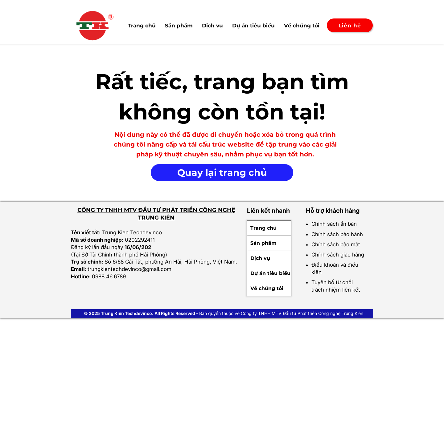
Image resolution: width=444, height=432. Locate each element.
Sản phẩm (263, 243)
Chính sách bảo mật (335, 244)
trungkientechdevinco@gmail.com (129, 269)
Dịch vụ (260, 258)
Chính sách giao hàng (337, 255)
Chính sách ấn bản (334, 224)
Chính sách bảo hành (337, 234)
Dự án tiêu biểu (270, 273)
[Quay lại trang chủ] (222, 172)
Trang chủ (263, 228)
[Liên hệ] (350, 25)
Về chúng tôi (266, 288)
